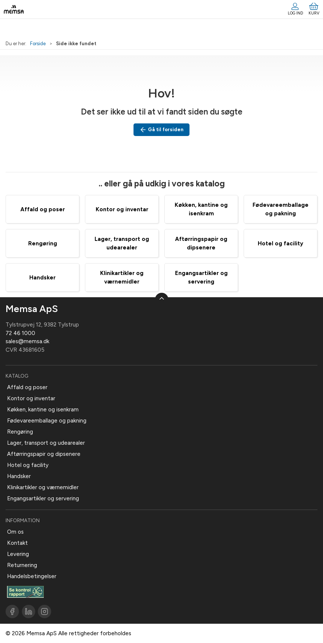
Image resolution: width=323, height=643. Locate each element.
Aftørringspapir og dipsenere (43, 454)
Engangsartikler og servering (43, 498)
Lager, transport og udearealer (46, 443)
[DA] (13, 9)
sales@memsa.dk (27, 341)
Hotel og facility (280, 243)
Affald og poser (42, 209)
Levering (18, 554)
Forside (38, 43)
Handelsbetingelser (31, 576)
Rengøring (42, 243)
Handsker (42, 277)
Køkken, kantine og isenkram (43, 409)
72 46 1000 (20, 333)
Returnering (22, 565)
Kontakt (17, 543)
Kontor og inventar (122, 209)
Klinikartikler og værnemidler (43, 487)
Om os (15, 531)
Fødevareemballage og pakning (46, 420)
